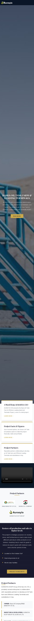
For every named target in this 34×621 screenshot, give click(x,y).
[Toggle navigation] (4, 2)
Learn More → (9, 416)
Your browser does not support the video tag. (17, 475)
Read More (17, 216)
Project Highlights (17, 571)
